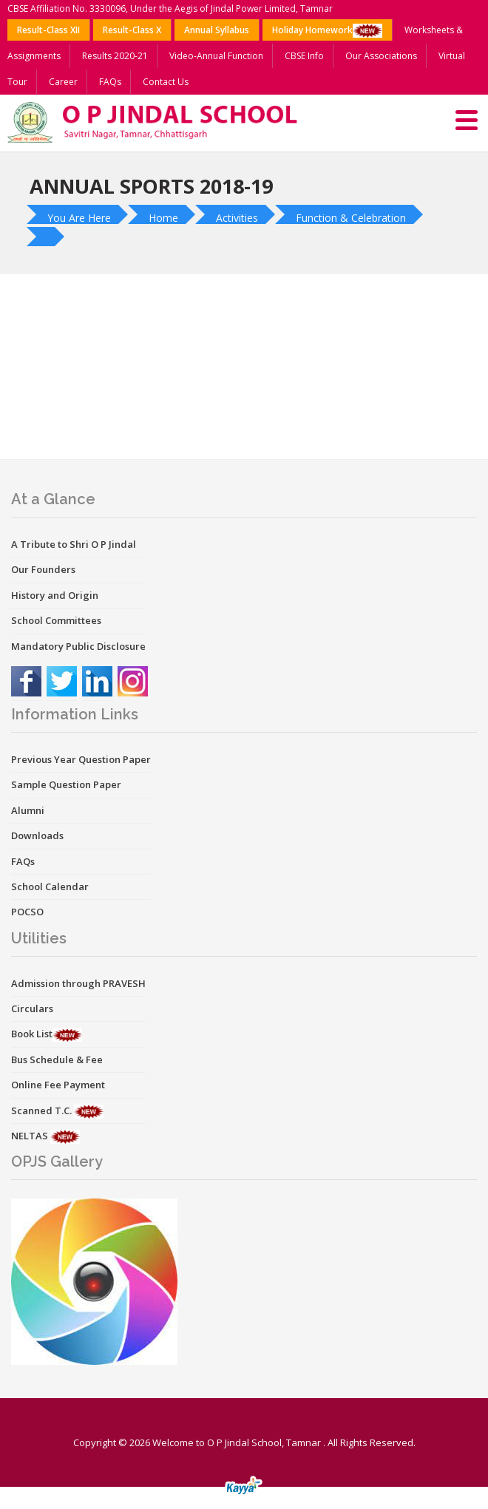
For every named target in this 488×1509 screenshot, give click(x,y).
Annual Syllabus (216, 30)
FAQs (110, 81)
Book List (31, 1033)
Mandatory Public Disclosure (78, 646)
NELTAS (30, 1135)
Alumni (27, 810)
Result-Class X (132, 30)
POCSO (27, 911)
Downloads (37, 835)
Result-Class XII (48, 30)
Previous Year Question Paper (81, 759)
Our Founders (43, 569)
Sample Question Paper (66, 784)
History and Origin (54, 595)
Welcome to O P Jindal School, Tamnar (236, 1442)
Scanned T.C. (42, 1110)
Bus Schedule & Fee (57, 1059)
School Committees (56, 620)
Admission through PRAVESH (78, 983)
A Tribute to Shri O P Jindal (73, 544)
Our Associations (381, 56)
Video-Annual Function (216, 56)
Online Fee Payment (58, 1084)
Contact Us (166, 81)
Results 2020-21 (115, 56)
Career (63, 81)
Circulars (32, 1008)
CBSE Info (304, 56)
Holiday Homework (327, 31)
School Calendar (50, 886)
